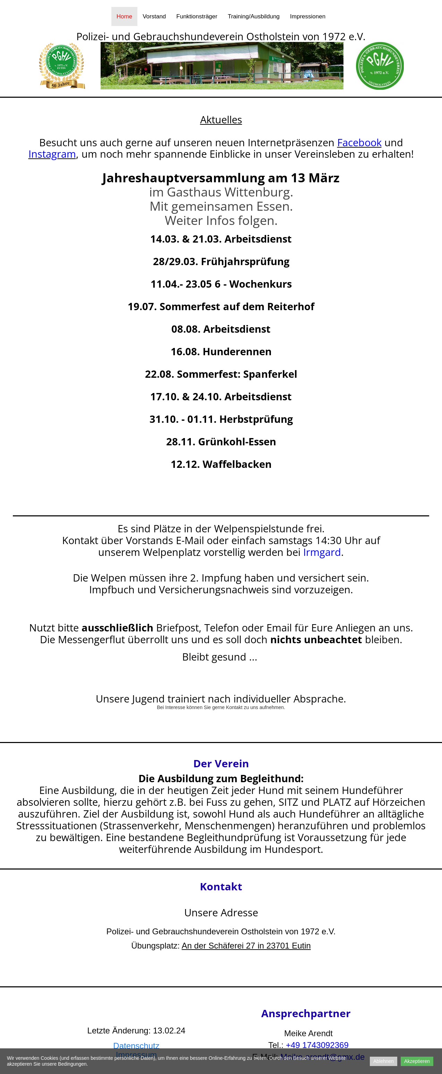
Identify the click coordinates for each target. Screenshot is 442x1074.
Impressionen (307, 16)
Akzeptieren (417, 1061)
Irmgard (322, 552)
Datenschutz (136, 1045)
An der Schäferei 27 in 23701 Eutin (246, 945)
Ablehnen (383, 1061)
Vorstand (154, 16)
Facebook (359, 142)
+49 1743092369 (317, 1045)
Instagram (52, 153)
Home (124, 16)
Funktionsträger (196, 16)
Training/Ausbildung (254, 16)
